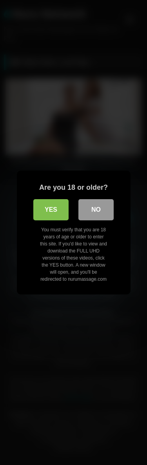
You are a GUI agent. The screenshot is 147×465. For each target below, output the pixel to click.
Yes (51, 209)
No (96, 209)
